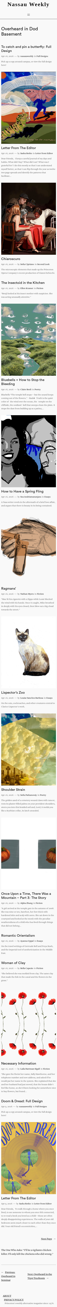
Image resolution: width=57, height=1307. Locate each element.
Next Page (48, 1239)
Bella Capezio (26, 968)
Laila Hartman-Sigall (30, 1069)
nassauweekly (26, 56)
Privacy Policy (14, 1300)
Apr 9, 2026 (6, 1107)
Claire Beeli (25, 389)
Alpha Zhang (26, 903)
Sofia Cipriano (27, 264)
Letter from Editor (44, 153)
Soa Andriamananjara (30, 497)
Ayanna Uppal (27, 941)
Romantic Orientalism (18, 935)
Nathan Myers (27, 594)
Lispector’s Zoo (13, 692)
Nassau (17, 4)
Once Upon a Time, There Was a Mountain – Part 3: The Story (26, 895)
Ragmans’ (8, 588)
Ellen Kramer (26, 288)
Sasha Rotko (26, 153)
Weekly (39, 4)
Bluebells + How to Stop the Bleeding (22, 382)
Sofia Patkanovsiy (28, 795)
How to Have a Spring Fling (22, 491)
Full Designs (42, 56)
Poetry (38, 389)
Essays (47, 497)
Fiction (39, 288)
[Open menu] (28, 15)
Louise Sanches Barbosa (31, 698)
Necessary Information (18, 1063)
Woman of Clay (13, 963)
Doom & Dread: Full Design (22, 1101)
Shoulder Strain (13, 789)
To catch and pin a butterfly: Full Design (26, 49)
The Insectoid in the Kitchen (23, 282)
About (7, 1296)
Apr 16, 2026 (7, 56)
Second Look (43, 264)
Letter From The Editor (18, 148)
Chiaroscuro (10, 259)
